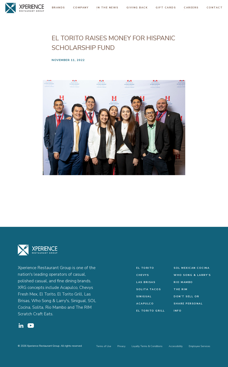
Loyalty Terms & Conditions (147, 346)
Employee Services (199, 346)
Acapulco (145, 303)
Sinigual (144, 296)
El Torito (145, 268)
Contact (215, 7)
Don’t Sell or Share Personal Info (188, 303)
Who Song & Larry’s (192, 275)
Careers (191, 7)
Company (81, 7)
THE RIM (181, 289)
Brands (58, 7)
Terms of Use (103, 346)
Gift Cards (166, 7)
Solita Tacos (148, 289)
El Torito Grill (150, 310)
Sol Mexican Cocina (191, 268)
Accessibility (176, 346)
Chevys (142, 275)
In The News (107, 7)
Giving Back (137, 7)
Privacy (121, 346)
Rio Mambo (183, 282)
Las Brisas (145, 282)
